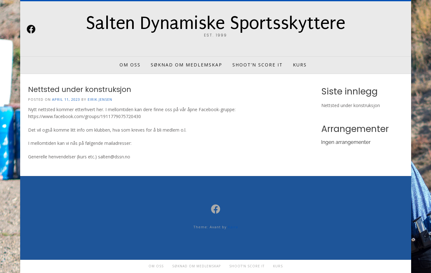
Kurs (300, 65)
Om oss (130, 65)
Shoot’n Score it (257, 65)
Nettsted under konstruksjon (79, 89)
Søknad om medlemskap (186, 65)
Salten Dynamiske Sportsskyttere (215, 23)
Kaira (233, 227)
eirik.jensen (100, 99)
